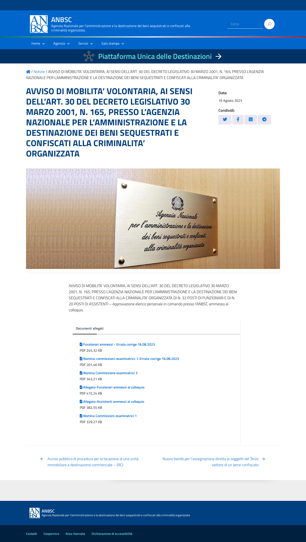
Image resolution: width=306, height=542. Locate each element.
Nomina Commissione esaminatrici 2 (109, 372)
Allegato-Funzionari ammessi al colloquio (112, 387)
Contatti (31, 533)
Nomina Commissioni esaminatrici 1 (108, 415)
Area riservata (75, 533)
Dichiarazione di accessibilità (112, 533)
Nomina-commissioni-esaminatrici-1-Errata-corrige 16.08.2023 (129, 358)
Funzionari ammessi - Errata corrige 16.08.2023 (117, 344)
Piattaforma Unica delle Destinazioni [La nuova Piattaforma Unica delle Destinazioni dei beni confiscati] (155, 56)
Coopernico (51, 533)
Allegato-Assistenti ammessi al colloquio (112, 401)
